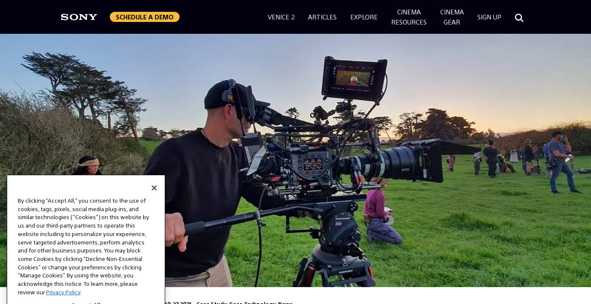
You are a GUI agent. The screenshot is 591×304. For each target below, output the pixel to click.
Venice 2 (281, 17)
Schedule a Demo (145, 17)
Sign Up (489, 17)
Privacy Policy (63, 299)
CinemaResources (409, 17)
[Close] (154, 195)
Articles (322, 17)
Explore (364, 17)
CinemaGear (452, 17)
